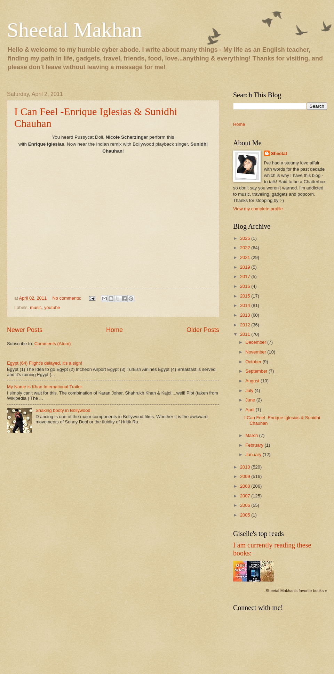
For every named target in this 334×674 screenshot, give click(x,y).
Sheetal (279, 153)
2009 (245, 476)
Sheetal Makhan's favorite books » (296, 590)
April (250, 409)
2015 (245, 296)
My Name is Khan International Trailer (44, 386)
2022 (245, 247)
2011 (245, 334)
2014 (245, 305)
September (257, 371)
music (36, 307)
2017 (245, 276)
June (250, 400)
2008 (245, 486)
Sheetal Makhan (74, 29)
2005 (245, 515)
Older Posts (202, 329)
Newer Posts (24, 329)
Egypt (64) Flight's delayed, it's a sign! (44, 363)
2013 (245, 315)
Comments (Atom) (52, 343)
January (253, 454)
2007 (245, 495)
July (249, 390)
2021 (245, 257)
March (252, 435)
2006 (245, 505)
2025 (245, 238)
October (253, 361)
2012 (245, 324)
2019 (245, 267)
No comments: (68, 298)
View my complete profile (258, 208)
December (256, 342)
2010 (245, 467)
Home (114, 329)
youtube (52, 307)
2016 (245, 286)
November (256, 352)
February (254, 445)
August (253, 380)
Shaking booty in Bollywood (62, 410)
